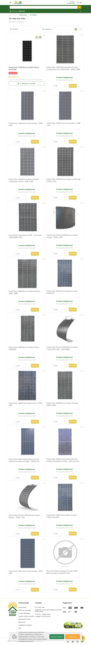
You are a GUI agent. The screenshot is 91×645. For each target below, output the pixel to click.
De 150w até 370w (34, 15)
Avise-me (73, 86)
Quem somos (22, 607)
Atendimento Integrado (25, 625)
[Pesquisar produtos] (79, 7)
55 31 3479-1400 (39, 607)
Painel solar (23, 15)
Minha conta (22, 622)
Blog (20, 628)
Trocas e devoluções (24, 613)
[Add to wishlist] (44, 35)
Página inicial (12, 15)
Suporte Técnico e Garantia (26, 616)
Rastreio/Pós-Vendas (24, 619)
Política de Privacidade (25, 610)
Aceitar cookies (57, 637)
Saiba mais (72, 637)
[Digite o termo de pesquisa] (44, 7)
